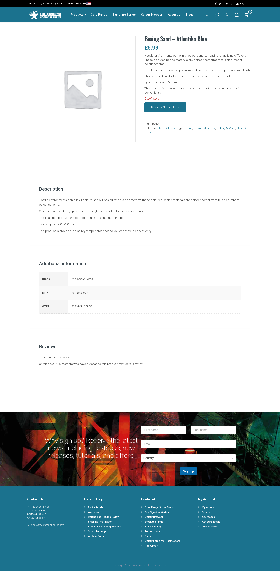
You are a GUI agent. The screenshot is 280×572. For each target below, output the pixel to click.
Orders (206, 512)
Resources (151, 546)
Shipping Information (100, 522)
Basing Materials (204, 129)
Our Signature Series (157, 512)
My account (208, 507)
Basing (188, 129)
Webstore (94, 512)
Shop (148, 536)
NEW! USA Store (79, 3)
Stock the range (97, 531)
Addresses (208, 517)
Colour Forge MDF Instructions (162, 541)
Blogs (189, 15)
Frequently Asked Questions (104, 527)
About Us (173, 15)
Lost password (210, 527)
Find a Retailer (96, 507)
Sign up (188, 472)
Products (76, 15)
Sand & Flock (166, 129)
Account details (211, 522)
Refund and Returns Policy (103, 517)
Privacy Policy (153, 527)
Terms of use (152, 531)
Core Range (98, 15)
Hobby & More (226, 129)
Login (230, 3)
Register (242, 3)
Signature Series (123, 15)
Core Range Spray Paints (159, 507)
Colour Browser (151, 15)
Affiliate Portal (96, 536)
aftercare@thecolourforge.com (46, 3)
